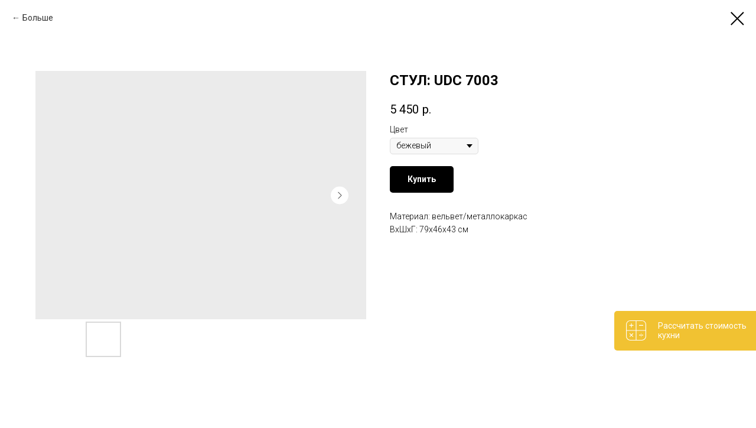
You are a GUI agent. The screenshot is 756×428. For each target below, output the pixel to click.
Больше (37, 17)
